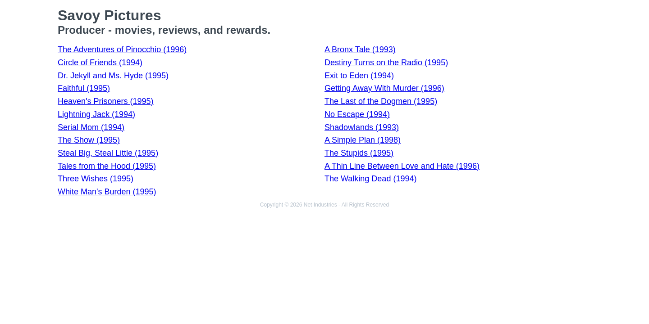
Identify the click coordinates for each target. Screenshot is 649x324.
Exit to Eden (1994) (359, 75)
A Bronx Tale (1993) (360, 49)
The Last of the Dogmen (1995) (380, 101)
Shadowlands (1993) (361, 127)
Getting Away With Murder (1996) (384, 88)
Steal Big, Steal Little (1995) (108, 153)
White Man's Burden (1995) (107, 191)
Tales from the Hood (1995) (107, 166)
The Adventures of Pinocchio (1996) (122, 49)
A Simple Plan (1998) (362, 139)
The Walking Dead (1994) (370, 178)
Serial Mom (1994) (91, 127)
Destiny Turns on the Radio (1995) (386, 62)
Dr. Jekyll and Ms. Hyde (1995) (113, 75)
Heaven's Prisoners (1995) (106, 101)
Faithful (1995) (84, 88)
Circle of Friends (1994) (100, 62)
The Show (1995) (89, 139)
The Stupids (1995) (358, 153)
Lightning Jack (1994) (96, 114)
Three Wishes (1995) (95, 178)
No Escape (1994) (357, 114)
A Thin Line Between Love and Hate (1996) (402, 166)
